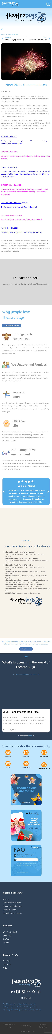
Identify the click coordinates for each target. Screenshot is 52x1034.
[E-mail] (8, 763)
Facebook (26, 756)
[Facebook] (26, 752)
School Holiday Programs (12, 903)
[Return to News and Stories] (2, 29)
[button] (3, 491)
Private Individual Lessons (12, 906)
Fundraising (26, 768)
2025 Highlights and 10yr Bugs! (21, 712)
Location (6, 942)
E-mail (8, 768)
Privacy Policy (26, 1026)
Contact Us (7, 964)
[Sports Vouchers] (44, 764)
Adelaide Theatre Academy (13, 913)
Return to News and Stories (10, 34)
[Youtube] (8, 752)
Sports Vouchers (44, 769)
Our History (7, 935)
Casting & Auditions (10, 910)
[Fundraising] (26, 763)
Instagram (44, 756)
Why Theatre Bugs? (10, 932)
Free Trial (6, 961)
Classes (6, 899)
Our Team (6, 939)
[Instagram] (44, 752)
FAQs (5, 968)
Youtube (8, 756)
